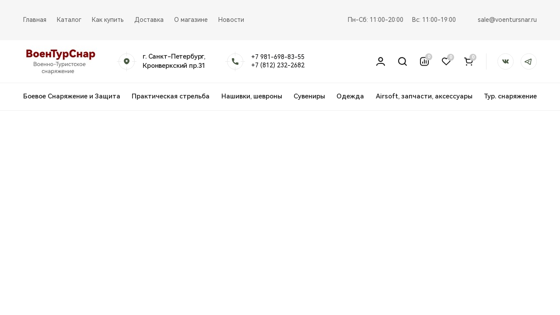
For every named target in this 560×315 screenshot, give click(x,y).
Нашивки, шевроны (251, 96)
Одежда (350, 96)
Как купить (108, 19)
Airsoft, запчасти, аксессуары (424, 96)
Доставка (149, 19)
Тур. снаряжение (510, 96)
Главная (34, 19)
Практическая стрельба (171, 96)
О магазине (191, 19)
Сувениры (309, 96)
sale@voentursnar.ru (507, 19)
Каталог (69, 19)
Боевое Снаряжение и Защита (71, 96)
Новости (231, 19)
